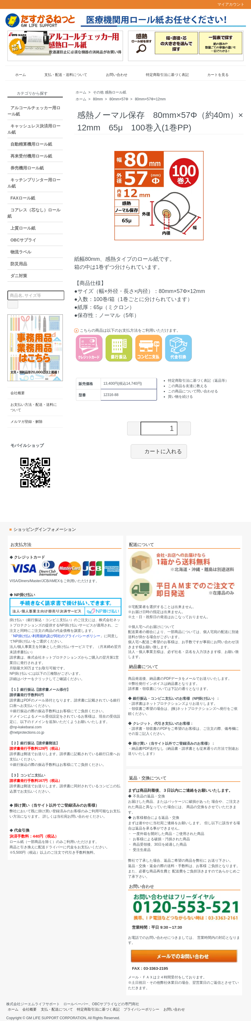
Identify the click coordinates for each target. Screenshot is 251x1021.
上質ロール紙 (22, 228)
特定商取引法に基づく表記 (163, 75)
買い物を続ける (180, 397)
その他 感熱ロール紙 (109, 92)
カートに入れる (159, 451)
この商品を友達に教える (187, 386)
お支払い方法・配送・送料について (33, 407)
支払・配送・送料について (61, 75)
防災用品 (18, 263)
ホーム (16, 75)
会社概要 (17, 393)
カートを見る (214, 75)
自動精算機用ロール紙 (31, 144)
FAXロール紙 (22, 198)
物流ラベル (20, 252)
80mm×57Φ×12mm (150, 99)
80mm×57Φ (119, 99)
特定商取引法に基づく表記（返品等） (198, 380)
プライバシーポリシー (141, 1009)
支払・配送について (57, 1009)
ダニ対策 (18, 275)
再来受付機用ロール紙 (31, 156)
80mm (98, 99)
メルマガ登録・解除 (26, 422)
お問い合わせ (112, 75)
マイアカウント (227, 4)
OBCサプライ (23, 240)
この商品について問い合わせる (193, 391)
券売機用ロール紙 (27, 168)
